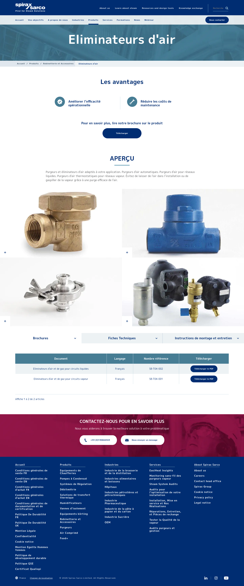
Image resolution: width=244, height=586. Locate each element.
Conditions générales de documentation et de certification (31, 506)
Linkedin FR (205, 578)
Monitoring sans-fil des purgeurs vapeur (165, 477)
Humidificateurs (71, 503)
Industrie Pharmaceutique (115, 502)
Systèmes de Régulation (76, 484)
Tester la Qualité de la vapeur (164, 521)
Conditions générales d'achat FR (29, 488)
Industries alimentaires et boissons (120, 480)
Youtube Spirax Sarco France (226, 578)
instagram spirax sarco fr (216, 578)
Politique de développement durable (30, 557)
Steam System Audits (163, 484)
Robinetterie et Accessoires (58, 63)
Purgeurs (66, 527)
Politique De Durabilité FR (30, 516)
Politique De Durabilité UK (30, 524)
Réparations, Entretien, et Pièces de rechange (165, 513)
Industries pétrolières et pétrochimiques (121, 494)
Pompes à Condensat (73, 478)
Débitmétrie (68, 489)
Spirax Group (202, 486)
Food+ (64, 538)
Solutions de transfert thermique (75, 496)
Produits (34, 63)
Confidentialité (25, 536)
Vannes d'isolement (73, 508)
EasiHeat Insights (161, 470)
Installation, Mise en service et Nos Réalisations (163, 503)
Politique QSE (24, 563)
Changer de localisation (41, 578)
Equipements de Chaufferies (70, 472)
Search (227, 8)
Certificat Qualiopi (28, 569)
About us (200, 470)
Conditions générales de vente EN (31, 480)
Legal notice (202, 502)
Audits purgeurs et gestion (162, 529)
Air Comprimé (69, 532)
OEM (108, 522)
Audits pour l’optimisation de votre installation (165, 492)
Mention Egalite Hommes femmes (31, 548)
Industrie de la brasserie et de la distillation (121, 472)
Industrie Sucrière (117, 517)
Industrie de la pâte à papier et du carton (119, 510)
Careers (199, 475)
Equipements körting (74, 513)
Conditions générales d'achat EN (29, 496)
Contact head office (207, 481)
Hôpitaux (111, 487)
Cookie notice (24, 541)
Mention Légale (25, 530)
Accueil (21, 63)
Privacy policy (203, 497)
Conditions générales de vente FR (31, 472)
